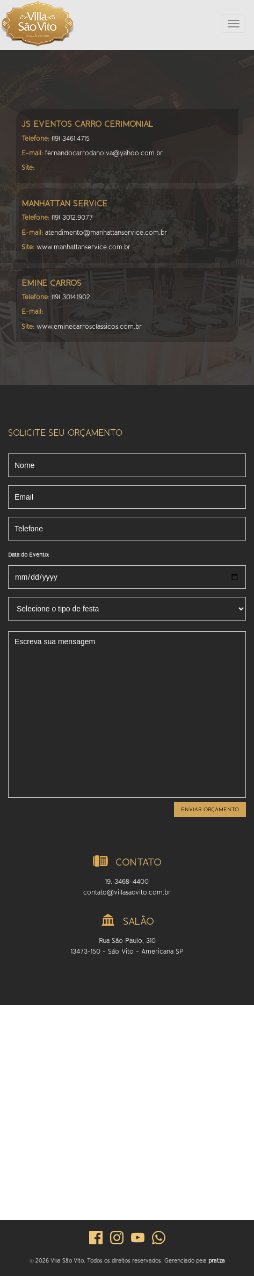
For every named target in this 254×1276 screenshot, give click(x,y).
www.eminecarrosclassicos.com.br (89, 326)
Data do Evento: (28, 554)
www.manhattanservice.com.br (83, 247)
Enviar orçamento (210, 809)
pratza (216, 1260)
